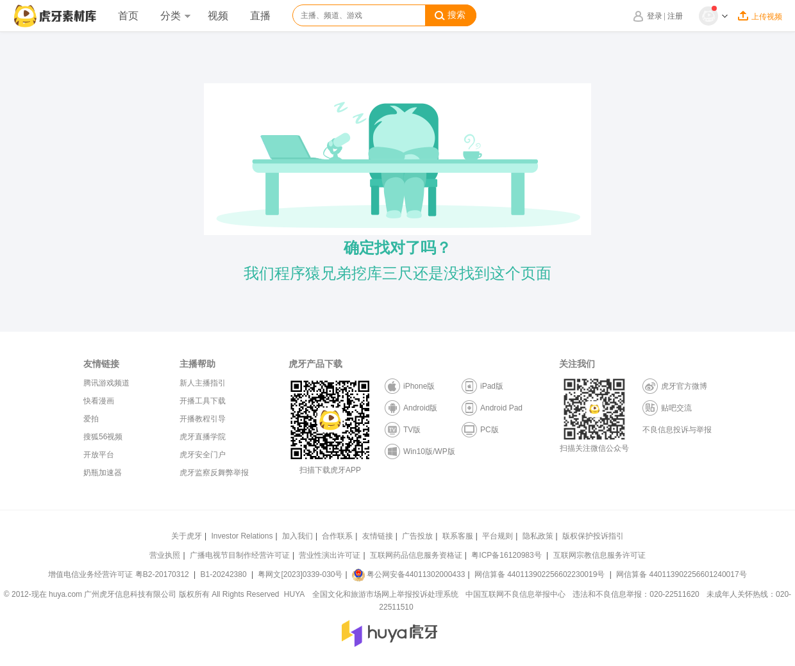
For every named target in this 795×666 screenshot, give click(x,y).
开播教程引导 (203, 418)
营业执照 (164, 555)
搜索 (450, 15)
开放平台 (98, 454)
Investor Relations (241, 536)
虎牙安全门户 (203, 454)
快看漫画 (98, 400)
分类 (175, 15)
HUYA (294, 594)
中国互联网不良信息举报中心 (515, 594)
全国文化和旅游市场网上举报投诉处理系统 (385, 594)
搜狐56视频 (102, 436)
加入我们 (297, 536)
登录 (654, 16)
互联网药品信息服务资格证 (416, 555)
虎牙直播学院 (203, 436)
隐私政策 (538, 536)
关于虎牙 (186, 536)
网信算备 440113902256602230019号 (540, 574)
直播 (260, 15)
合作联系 (337, 536)
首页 (128, 15)
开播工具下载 (203, 400)
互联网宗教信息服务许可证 (599, 555)
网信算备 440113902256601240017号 (681, 574)
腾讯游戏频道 (106, 382)
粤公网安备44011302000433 (408, 574)
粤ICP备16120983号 (506, 555)
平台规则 (497, 536)
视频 (218, 15)
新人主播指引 (203, 382)
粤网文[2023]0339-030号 (300, 574)
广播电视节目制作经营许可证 (240, 555)
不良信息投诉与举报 (677, 429)
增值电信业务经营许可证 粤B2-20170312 (119, 574)
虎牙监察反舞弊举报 (214, 472)
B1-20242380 (225, 574)
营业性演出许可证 (329, 555)
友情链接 (377, 536)
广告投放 (417, 536)
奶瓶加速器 (102, 472)
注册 (675, 16)
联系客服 (457, 536)
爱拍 (91, 418)
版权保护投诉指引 (593, 536)
